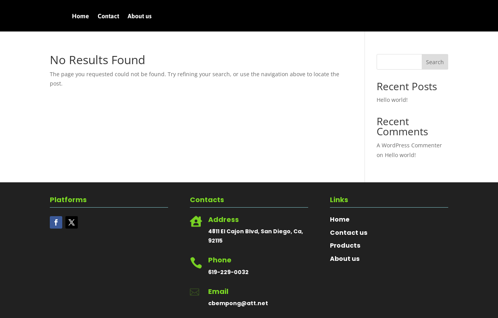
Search (435, 62)
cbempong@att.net (238, 303)
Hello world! (392, 99)
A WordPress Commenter (409, 145)
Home (80, 16)
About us (140, 16)
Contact (108, 16)
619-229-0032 (228, 272)
